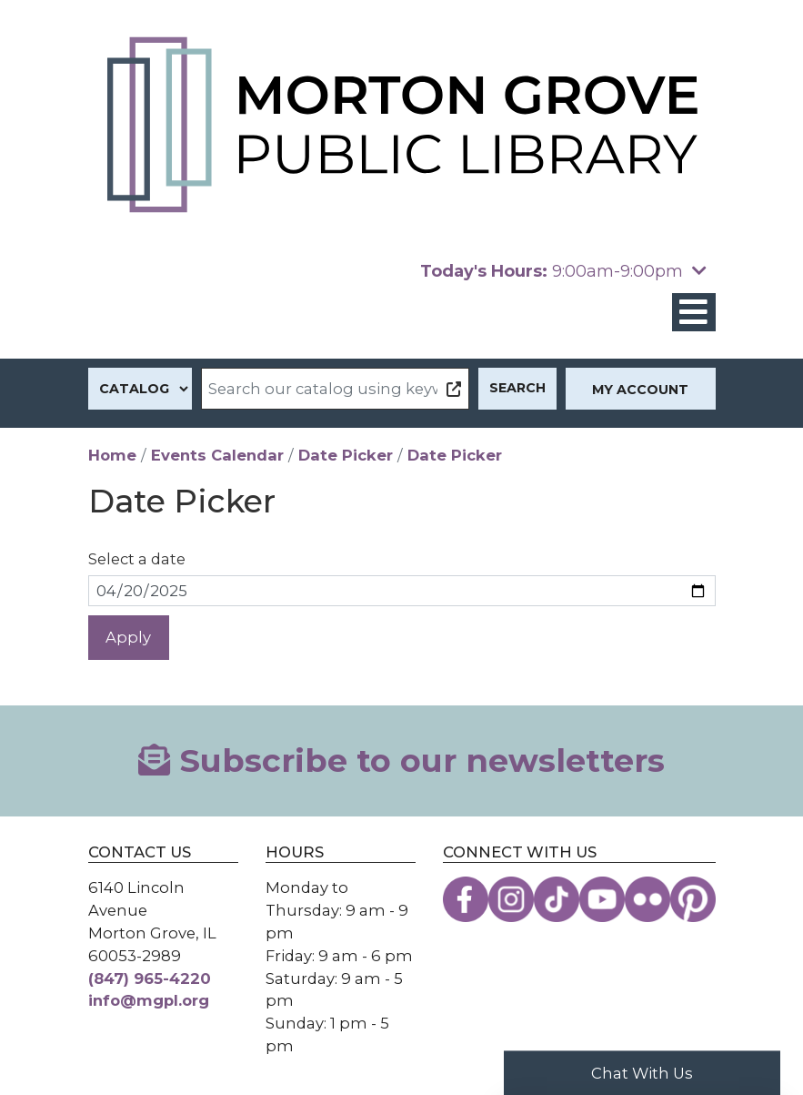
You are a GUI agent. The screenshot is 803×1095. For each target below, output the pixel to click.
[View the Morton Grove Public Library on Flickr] (647, 899)
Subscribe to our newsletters (401, 760)
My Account (640, 389)
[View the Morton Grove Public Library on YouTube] (602, 899)
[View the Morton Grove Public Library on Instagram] (511, 899)
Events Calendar (217, 455)
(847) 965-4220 (149, 978)
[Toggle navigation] (694, 312)
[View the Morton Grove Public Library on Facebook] (465, 899)
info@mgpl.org (148, 1000)
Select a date (137, 559)
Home (112, 455)
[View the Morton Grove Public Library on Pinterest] (693, 899)
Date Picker (345, 455)
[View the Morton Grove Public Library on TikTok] (556, 899)
